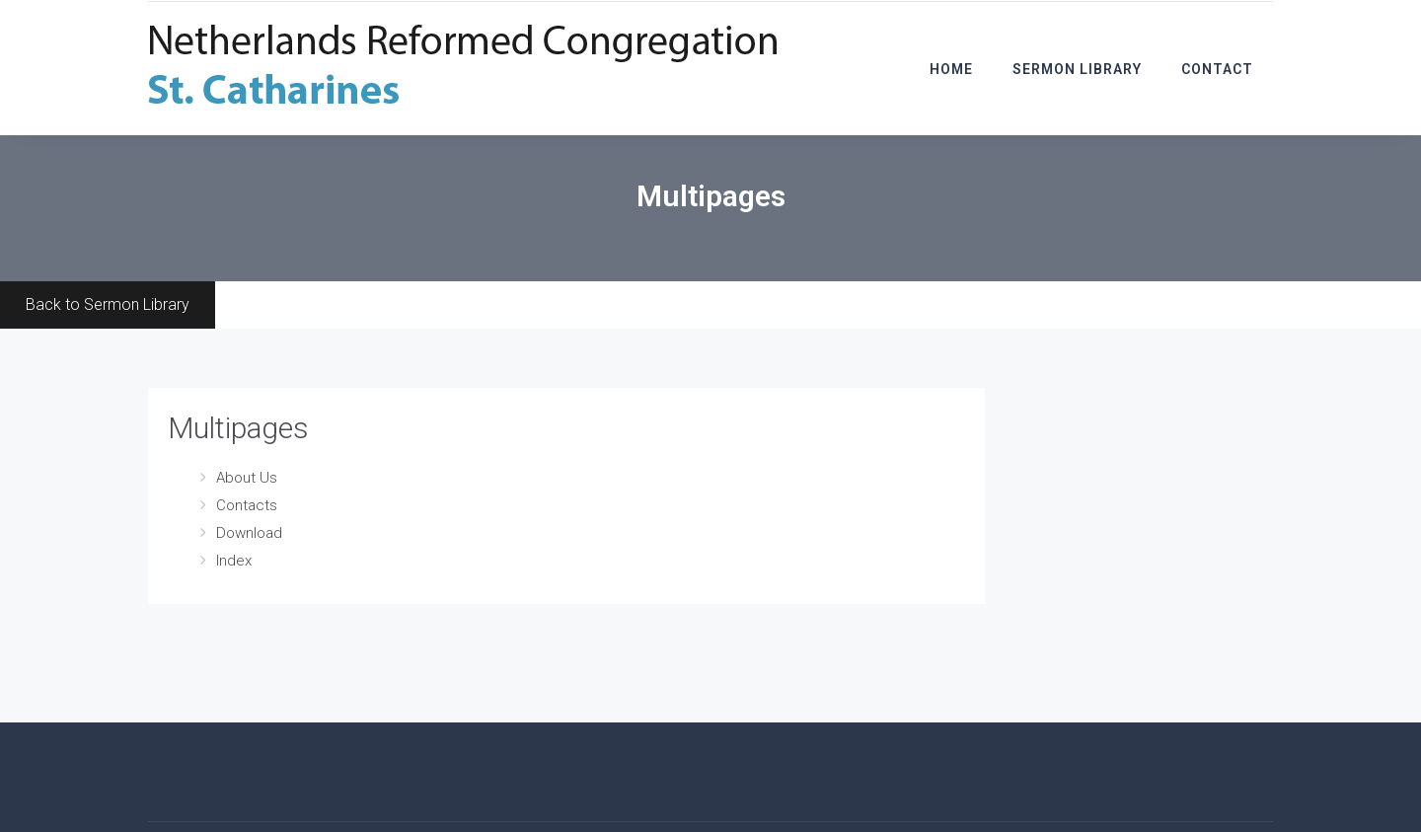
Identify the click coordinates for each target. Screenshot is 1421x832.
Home (951, 69)
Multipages (238, 428)
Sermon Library (1077, 69)
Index (234, 560)
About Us (246, 478)
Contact (1217, 69)
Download (249, 533)
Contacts (246, 505)
